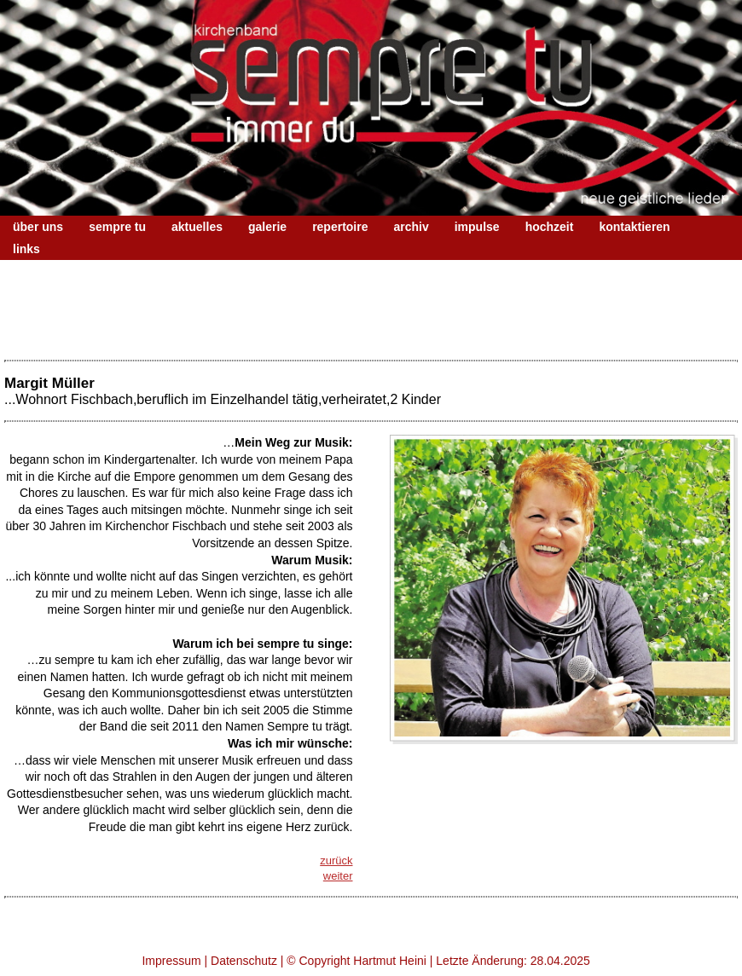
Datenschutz (244, 960)
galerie (267, 227)
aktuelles (197, 227)
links (26, 249)
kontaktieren (634, 227)
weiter (338, 875)
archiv (410, 227)
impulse (477, 227)
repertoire (340, 227)
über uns (38, 227)
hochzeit (549, 227)
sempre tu (117, 227)
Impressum (171, 960)
